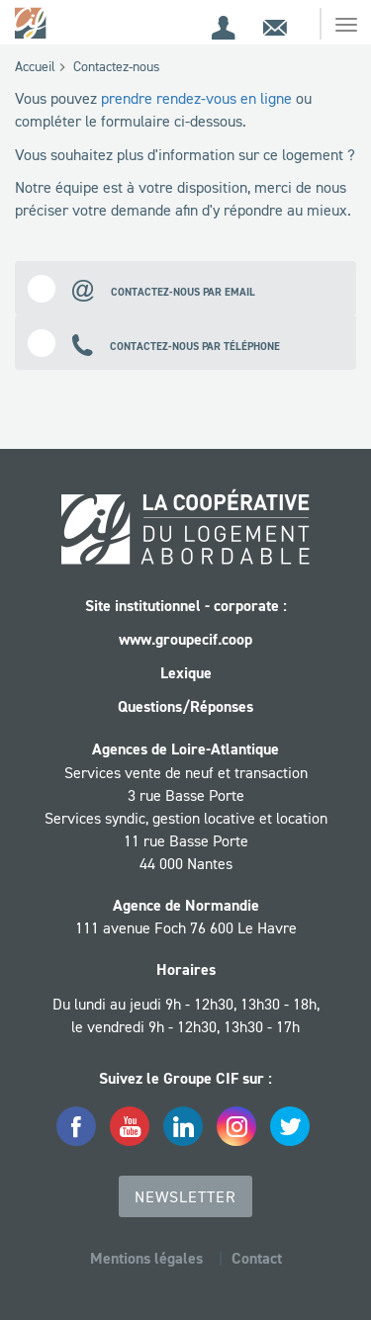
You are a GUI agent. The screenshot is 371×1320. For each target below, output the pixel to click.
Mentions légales (146, 1258)
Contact (257, 1258)
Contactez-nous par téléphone (154, 342)
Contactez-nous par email (141, 288)
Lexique (186, 672)
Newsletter (185, 1196)
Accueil (35, 66)
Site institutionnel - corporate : (186, 605)
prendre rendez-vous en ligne (196, 98)
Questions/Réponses (185, 706)
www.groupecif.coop (185, 639)
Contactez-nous (116, 66)
